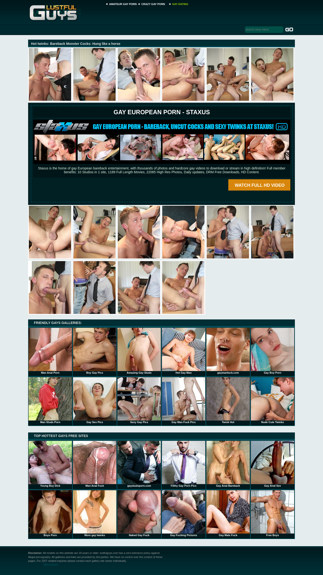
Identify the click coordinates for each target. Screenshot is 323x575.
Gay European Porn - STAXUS (161, 112)
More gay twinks (95, 513)
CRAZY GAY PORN (153, 4)
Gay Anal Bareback (228, 464)
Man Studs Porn (50, 400)
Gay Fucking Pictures (183, 513)
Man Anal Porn (50, 351)
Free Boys (272, 513)
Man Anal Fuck (95, 464)
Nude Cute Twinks (272, 400)
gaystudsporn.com (139, 464)
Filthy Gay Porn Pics (183, 464)
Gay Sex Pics (95, 400)
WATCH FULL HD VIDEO (260, 185)
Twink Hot (228, 400)
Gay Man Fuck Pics (183, 400)
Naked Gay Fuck (139, 513)
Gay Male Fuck (228, 513)
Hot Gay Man (183, 351)
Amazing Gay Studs (139, 351)
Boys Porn (50, 513)
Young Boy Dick (50, 464)
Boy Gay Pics (95, 351)
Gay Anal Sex (272, 464)
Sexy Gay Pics (139, 400)
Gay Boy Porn (272, 351)
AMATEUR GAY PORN (123, 4)
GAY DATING (180, 4)
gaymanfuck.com (228, 351)
